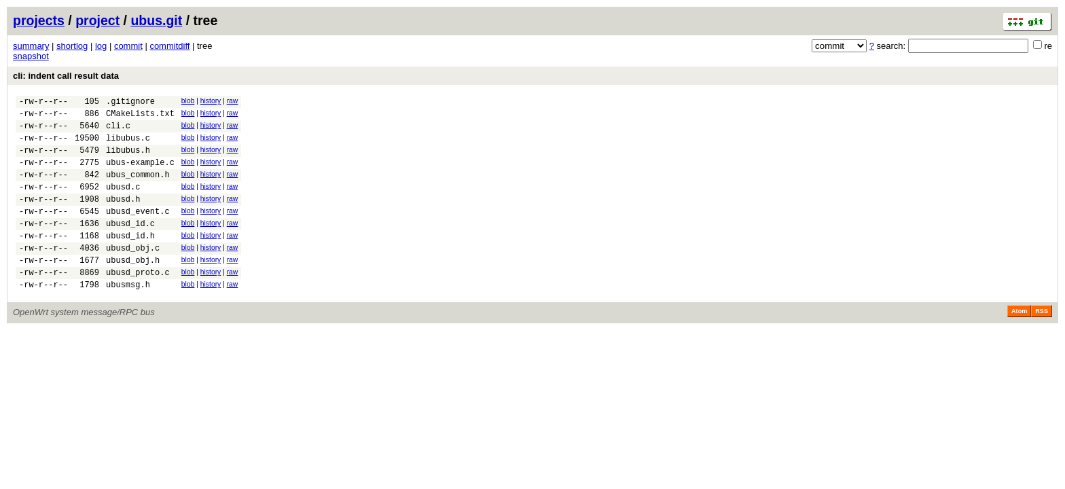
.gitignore (130, 103)
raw (232, 101)
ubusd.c (123, 203)
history (210, 101)
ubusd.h (123, 217)
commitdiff (169, 46)
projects (39, 20)
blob (188, 101)
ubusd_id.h (130, 260)
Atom (1019, 343)
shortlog (72, 46)
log (101, 46)
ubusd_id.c (130, 245)
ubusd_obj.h (133, 288)
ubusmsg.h (128, 317)
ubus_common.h (138, 188)
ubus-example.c (140, 174)
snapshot (31, 56)
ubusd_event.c (138, 231)
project (97, 20)
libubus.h (128, 160)
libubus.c (128, 145)
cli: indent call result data (66, 76)
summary (31, 46)
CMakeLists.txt (140, 117)
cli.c (118, 131)
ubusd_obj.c (133, 274)
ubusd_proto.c (138, 302)
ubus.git (156, 20)
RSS (1041, 343)
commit (128, 46)
